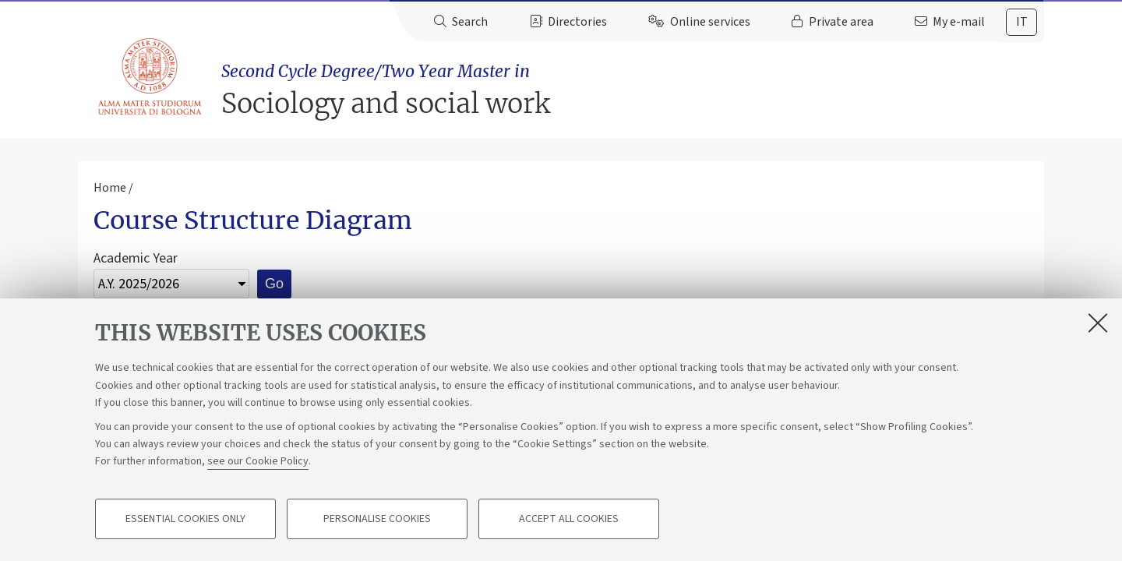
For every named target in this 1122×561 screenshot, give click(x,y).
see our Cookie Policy (258, 461)
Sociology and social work (632, 90)
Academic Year (136, 258)
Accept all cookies (569, 519)
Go (274, 283)
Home (110, 187)
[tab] (1021, 22)
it (1022, 21)
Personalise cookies (377, 519)
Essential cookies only (185, 519)
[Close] (1097, 322)
